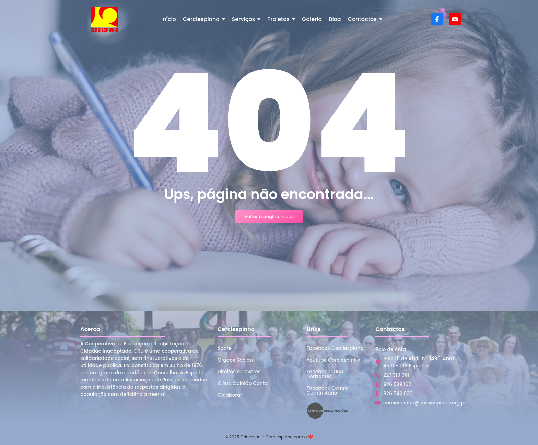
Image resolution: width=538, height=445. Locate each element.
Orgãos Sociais (236, 359)
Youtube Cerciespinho (333, 359)
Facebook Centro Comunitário (327, 390)
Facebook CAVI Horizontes (325, 374)
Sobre (225, 348)
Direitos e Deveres (239, 371)
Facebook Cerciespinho (335, 348)
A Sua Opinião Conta (243, 383)
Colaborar (230, 394)
